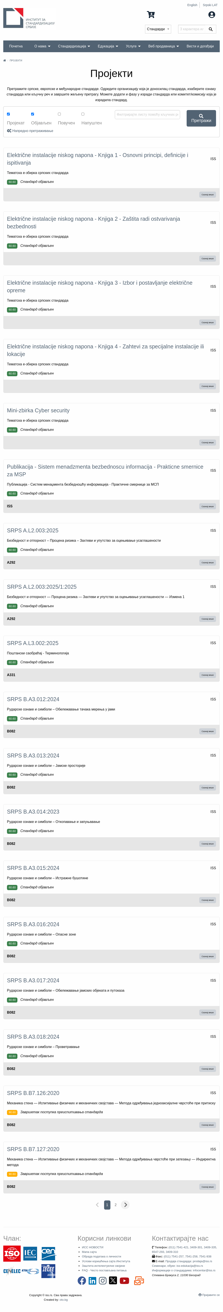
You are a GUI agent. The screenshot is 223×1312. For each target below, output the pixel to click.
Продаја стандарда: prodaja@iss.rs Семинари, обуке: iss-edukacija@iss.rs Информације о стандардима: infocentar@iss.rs (184, 1266)
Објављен (41, 119)
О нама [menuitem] (40, 46)
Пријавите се (211, 1295)
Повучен (66, 119)
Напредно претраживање (30, 131)
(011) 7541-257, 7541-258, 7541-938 (187, 1256)
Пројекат (16, 119)
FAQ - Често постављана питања (104, 1270)
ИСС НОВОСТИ (92, 1247)
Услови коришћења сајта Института (106, 1261)
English (192, 5)
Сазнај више (208, 194)
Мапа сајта (89, 1252)
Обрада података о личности (101, 1256)
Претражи (201, 118)
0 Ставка (159, 14)
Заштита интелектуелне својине (103, 1265)
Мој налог (202, 14)
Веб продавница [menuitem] (161, 46)
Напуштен (91, 119)
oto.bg (64, 1299)
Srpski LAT (210, 5)
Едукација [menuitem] (106, 46)
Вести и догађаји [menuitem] (200, 46)
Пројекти (16, 60)
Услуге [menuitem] (131, 46)
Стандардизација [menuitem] (72, 46)
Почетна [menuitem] (16, 46)
